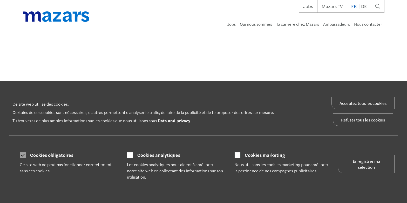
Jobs (308, 6)
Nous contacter (368, 24)
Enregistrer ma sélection (366, 164)
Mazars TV (332, 6)
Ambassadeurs (336, 24)
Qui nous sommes (256, 24)
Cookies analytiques (158, 155)
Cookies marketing (265, 155)
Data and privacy (174, 121)
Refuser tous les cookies (363, 120)
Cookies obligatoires (51, 155)
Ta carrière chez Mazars (297, 24)
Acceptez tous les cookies (363, 103)
